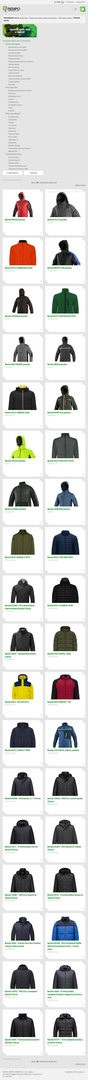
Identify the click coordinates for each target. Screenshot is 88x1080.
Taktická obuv (13, 102)
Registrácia (80, 2)
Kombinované (13, 117)
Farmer (11, 99)
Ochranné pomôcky (13, 154)
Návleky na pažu (14, 145)
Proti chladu (12, 137)
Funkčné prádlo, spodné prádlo (19, 79)
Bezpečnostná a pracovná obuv (19, 91)
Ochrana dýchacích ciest (17, 166)
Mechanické (12, 151)
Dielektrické (12, 143)
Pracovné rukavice (13, 114)
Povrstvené (12, 125)
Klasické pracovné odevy (17, 47)
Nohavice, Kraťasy (15, 76)
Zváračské (12, 131)
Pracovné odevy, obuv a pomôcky (43, 18)
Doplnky (11, 111)
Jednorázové (13, 140)
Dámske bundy (13, 67)
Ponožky (11, 84)
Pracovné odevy (65, 18)
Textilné (11, 122)
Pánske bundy (13, 64)
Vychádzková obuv (15, 105)
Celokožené (12, 120)
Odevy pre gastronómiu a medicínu (21, 61)
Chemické (11, 128)
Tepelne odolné (13, 134)
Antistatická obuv (14, 96)
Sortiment (24, 18)
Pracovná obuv (12, 87)
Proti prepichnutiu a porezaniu (19, 148)
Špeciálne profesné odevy (17, 50)
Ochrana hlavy (13, 157)
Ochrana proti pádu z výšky (18, 169)
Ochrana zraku (13, 163)
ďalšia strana (80, 185)
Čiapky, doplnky (14, 82)
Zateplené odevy (14, 59)
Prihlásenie (70, 2)
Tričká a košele (13, 73)
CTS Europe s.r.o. (79, 1072)
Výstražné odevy (14, 53)
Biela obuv (12, 93)
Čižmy (10, 108)
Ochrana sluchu (14, 160)
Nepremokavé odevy (15, 56)
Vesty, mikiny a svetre (16, 70)
